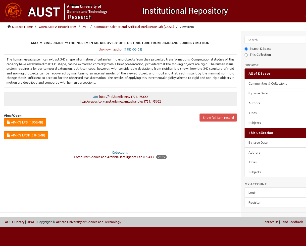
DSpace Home (22, 26)
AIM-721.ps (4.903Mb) (25, 122)
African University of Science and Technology (88, 222)
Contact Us (270, 222)
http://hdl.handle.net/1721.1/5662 (123, 96)
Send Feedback (292, 222)
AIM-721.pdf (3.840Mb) (26, 135)
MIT (85, 26)
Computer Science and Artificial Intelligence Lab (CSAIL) (134, 26)
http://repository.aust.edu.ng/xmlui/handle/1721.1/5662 (120, 101)
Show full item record (218, 117)
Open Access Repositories (58, 26)
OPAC (31, 222)
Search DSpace (258, 49)
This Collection (258, 55)
